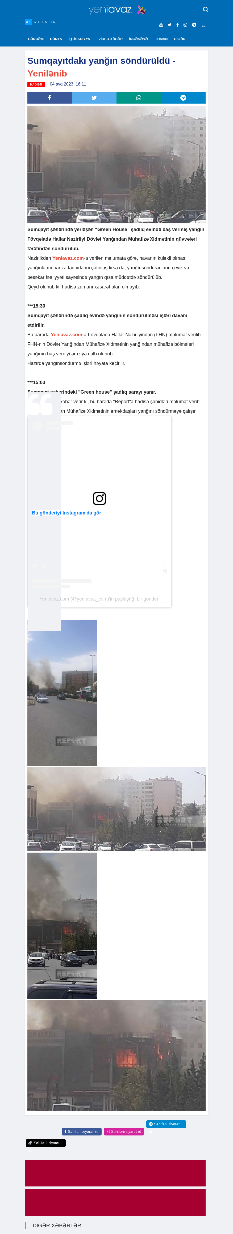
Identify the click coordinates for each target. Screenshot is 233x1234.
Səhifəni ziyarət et (81, 1131)
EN (44, 22)
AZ (28, 22)
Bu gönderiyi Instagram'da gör (66, 513)
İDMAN (162, 39)
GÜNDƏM (36, 39)
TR (53, 22)
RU (36, 22)
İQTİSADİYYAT (80, 39)
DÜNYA (56, 39)
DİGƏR (180, 39)
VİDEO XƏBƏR (110, 39)
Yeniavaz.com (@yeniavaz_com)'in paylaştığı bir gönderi (99, 599)
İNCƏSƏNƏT (139, 39)
